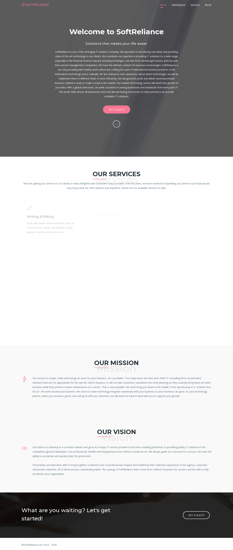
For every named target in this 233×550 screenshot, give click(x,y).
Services (195, 5)
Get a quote (117, 109)
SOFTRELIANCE (35, 4)
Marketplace (178, 5)
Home (163, 5)
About (208, 5)
